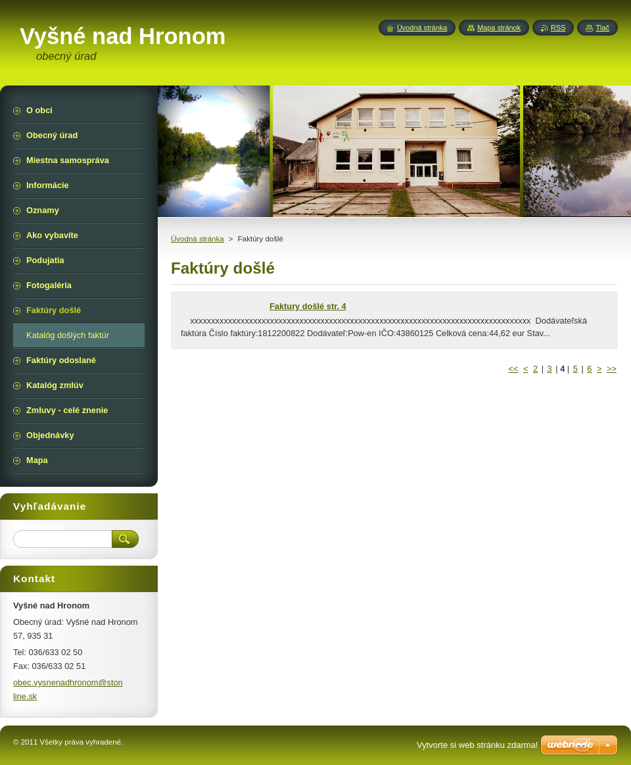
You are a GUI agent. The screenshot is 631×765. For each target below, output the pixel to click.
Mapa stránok (499, 28)
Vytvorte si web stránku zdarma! (477, 745)
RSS (558, 28)
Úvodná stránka (197, 239)
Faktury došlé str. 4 (307, 306)
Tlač (602, 28)
